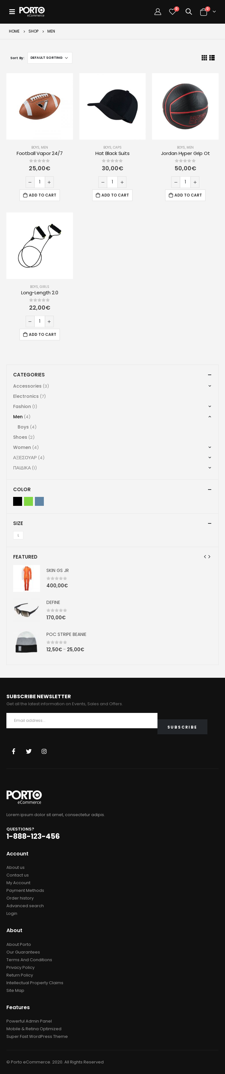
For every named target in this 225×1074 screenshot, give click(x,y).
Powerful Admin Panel (29, 1021)
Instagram (44, 751)
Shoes (20, 437)
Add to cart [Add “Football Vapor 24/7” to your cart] (42, 195)
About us (15, 867)
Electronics (26, 396)
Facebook (13, 751)
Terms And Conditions (29, 960)
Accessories (27, 386)
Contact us (17, 875)
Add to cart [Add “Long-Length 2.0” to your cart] (42, 334)
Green (28, 501)
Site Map (15, 990)
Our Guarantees (23, 952)
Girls (44, 286)
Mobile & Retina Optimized (33, 1029)
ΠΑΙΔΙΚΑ (22, 468)
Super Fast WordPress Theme (37, 1036)
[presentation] (205, 556)
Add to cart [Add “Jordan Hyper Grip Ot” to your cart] (188, 195)
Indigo (39, 501)
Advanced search (25, 906)
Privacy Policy (20, 967)
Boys (35, 147)
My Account (18, 883)
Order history (20, 898)
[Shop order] (50, 58)
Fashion (22, 406)
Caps (117, 147)
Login (11, 913)
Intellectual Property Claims (34, 983)
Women (22, 447)
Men (44, 147)
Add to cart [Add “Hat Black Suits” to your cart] (115, 195)
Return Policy (19, 975)
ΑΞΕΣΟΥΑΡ (25, 457)
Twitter (28, 751)
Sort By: (17, 57)
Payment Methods (25, 890)
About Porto (18, 944)
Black (17, 501)
